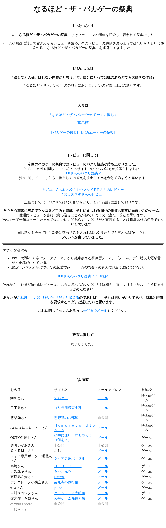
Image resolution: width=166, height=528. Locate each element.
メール (103, 398)
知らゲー (61, 398)
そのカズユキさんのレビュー (83, 194)
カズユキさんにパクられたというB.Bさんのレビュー (83, 189)
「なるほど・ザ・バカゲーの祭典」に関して (83, 115)
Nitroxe (59, 477)
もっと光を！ (64, 471)
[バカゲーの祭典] (64, 132)
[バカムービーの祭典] (98, 132)
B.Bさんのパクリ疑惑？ (83, 173)
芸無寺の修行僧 (66, 482)
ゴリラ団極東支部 (68, 408)
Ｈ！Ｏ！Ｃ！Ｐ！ (68, 466)
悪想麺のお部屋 (66, 418)
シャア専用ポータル (69, 458)
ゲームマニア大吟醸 (69, 493)
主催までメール (95, 310)
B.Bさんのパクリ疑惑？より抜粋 (83, 276)
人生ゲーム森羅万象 (69, 498)
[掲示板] (83, 123)
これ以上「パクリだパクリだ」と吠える (48, 297)
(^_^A (58, 488)
